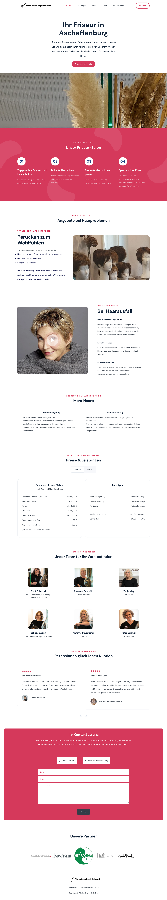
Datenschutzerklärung (90, 887)
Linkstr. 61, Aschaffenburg (97, 760)
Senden (83, 812)
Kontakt (142, 5)
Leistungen (81, 5)
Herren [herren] (90, 469)
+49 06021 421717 (67, 760)
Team (105, 5)
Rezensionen (118, 5)
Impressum (72, 887)
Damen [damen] (78, 469)
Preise (94, 5)
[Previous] (81, 717)
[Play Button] (52, 340)
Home (68, 5)
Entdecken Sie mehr (83, 64)
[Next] (86, 717)
